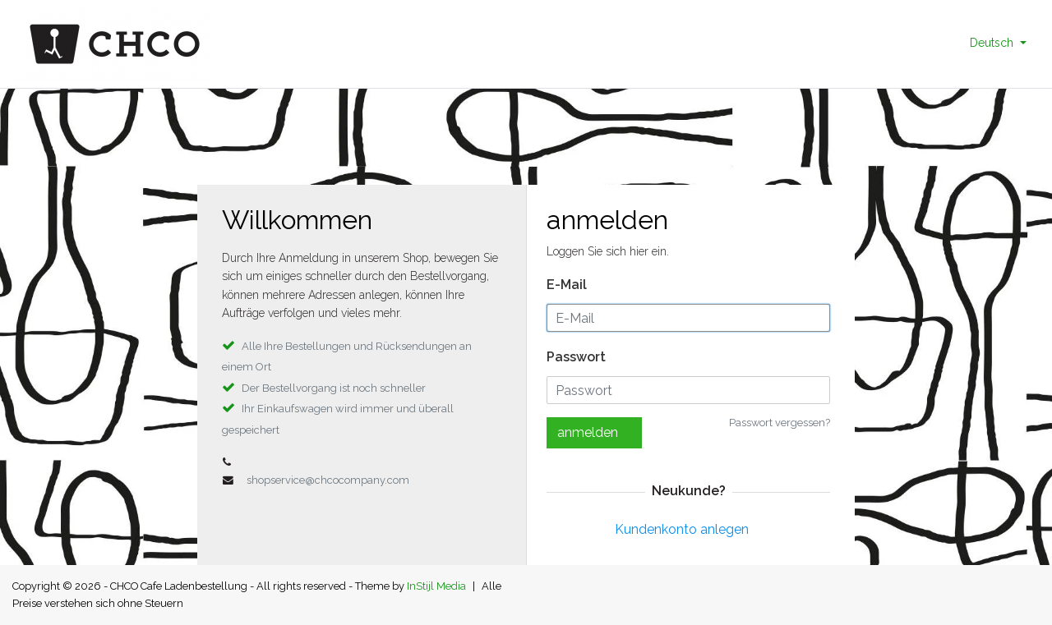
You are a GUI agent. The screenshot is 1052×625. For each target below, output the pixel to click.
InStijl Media (436, 586)
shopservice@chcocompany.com (328, 480)
